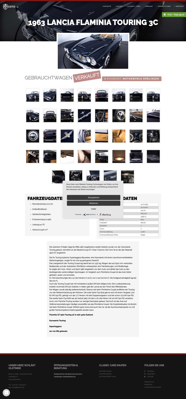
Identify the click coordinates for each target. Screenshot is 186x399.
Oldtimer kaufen (105, 371)
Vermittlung (164, 6)
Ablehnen (93, 203)
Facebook (149, 371)
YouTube (148, 376)
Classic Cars (133, 6)
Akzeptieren (93, 197)
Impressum (148, 384)
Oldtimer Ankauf (105, 374)
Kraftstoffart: (37, 209)
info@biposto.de (18, 387)
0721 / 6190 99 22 (175, 14)
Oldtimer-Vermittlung (107, 376)
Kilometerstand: (38, 204)
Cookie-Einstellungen (152, 387)
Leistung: (35, 225)
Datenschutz (149, 382)
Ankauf (149, 6)
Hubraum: (36, 230)
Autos (119, 6)
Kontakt (180, 6)
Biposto (107, 6)
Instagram (149, 374)
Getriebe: (35, 214)
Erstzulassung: (38, 219)
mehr (93, 209)
